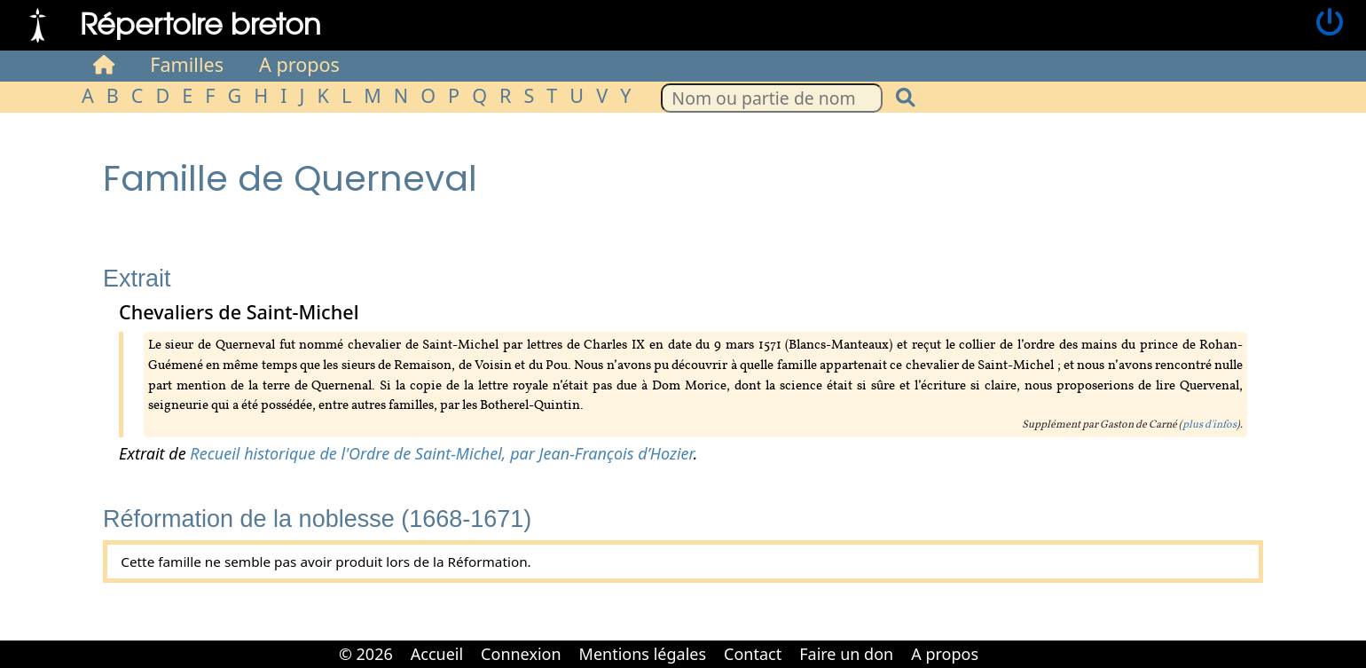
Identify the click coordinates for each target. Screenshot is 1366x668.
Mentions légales (642, 653)
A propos (299, 64)
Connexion (521, 653)
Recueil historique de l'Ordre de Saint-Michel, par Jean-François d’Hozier (441, 453)
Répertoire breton (200, 22)
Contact (752, 653)
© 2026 (366, 653)
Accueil (437, 653)
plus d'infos (1209, 425)
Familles (187, 64)
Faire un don (846, 653)
